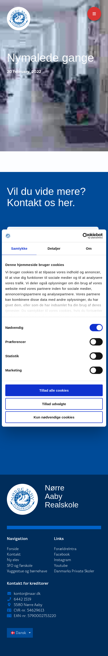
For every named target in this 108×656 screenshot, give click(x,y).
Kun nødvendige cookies (54, 417)
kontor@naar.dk (27, 593)
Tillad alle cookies (54, 390)
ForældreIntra (65, 549)
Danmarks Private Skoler (74, 571)
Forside (13, 549)
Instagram (62, 560)
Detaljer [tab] (54, 248)
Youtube (61, 565)
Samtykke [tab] (19, 248)
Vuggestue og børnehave (27, 571)
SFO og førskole (19, 565)
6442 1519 (22, 599)
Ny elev (13, 560)
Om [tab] (89, 248)
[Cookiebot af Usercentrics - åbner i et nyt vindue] (83, 236)
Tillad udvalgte (54, 404)
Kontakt (14, 554)
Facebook (62, 554)
